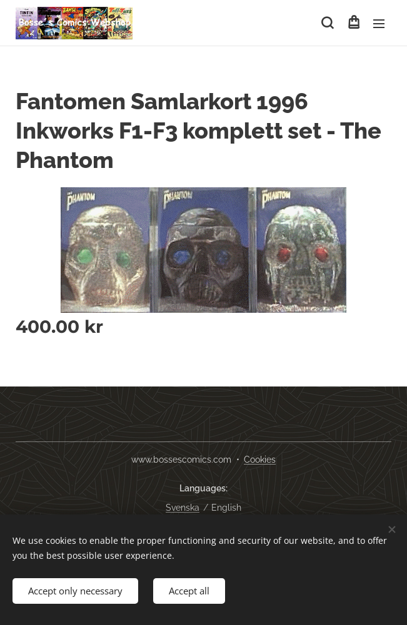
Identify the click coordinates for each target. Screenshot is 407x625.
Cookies (260, 460)
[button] (327, 23)
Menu (378, 23)
